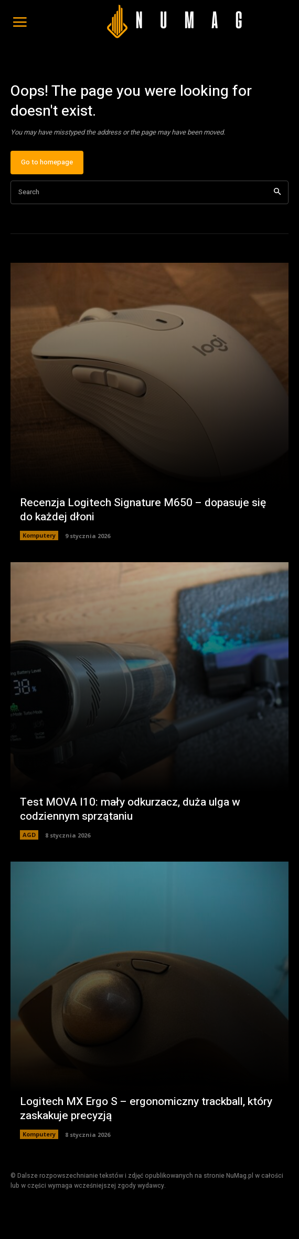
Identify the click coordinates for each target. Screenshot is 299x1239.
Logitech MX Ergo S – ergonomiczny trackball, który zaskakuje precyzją (146, 1108)
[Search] (277, 192)
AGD (29, 835)
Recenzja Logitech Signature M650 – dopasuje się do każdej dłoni (143, 510)
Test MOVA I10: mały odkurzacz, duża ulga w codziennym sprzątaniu (130, 809)
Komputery (39, 535)
